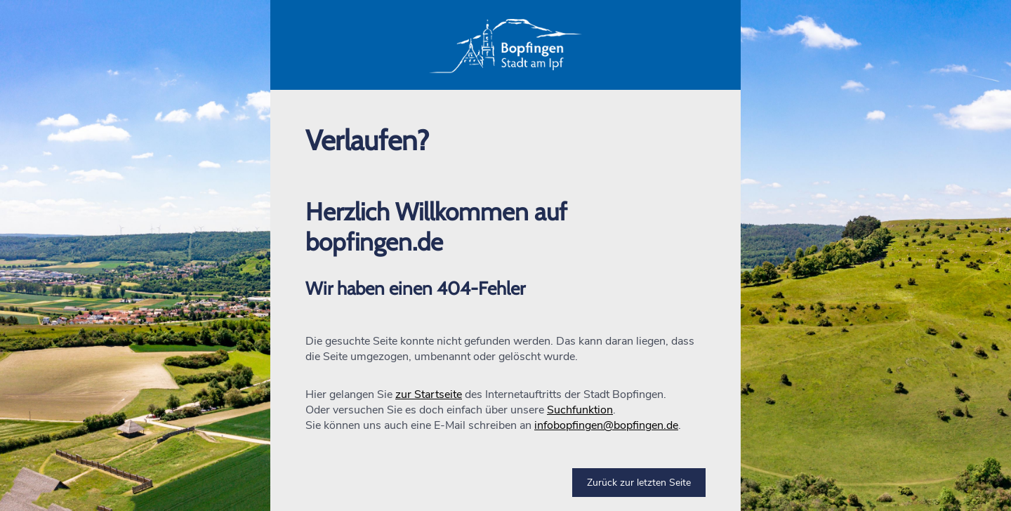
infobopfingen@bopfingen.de (606, 425)
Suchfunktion (580, 410)
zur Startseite (428, 394)
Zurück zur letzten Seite (639, 482)
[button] (505, 45)
